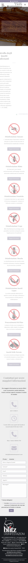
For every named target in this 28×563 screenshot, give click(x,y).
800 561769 (18, 4)
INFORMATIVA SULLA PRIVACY (14, 552)
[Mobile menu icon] (25, 4)
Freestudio (17, 561)
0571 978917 (18, 3)
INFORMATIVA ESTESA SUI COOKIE (14, 555)
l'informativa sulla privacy (16, 503)
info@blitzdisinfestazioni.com (14, 6)
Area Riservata (14, 1)
